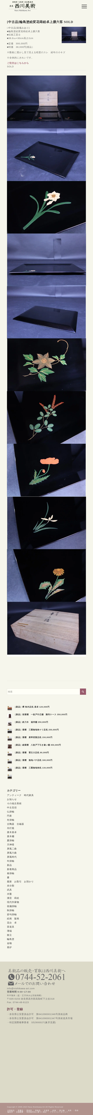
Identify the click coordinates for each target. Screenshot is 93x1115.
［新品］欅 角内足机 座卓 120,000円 (32, 707)
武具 (9, 889)
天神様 (10, 844)
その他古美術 (14, 803)
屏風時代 (12, 857)
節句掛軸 (12, 914)
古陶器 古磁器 (15, 824)
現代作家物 (13, 902)
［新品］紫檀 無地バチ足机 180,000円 (33, 760)
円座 (9, 815)
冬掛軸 (10, 820)
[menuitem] (82, 6)
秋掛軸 (10, 910)
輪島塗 (10, 939)
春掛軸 (10, 873)
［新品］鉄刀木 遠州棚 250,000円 (31, 722)
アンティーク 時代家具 (20, 795)
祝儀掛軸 (12, 906)
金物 (9, 943)
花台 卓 (12, 922)
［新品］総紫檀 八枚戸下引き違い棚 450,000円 (37, 745)
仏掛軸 (10, 811)
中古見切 (12, 807)
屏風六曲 (12, 852)
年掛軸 (10, 861)
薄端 (9, 931)
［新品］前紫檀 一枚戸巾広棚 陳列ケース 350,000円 (40, 714)
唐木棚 (10, 836)
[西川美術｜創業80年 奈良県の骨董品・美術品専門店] (38, 6)
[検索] (46, 692)
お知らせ (12, 799)
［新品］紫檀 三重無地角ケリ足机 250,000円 (36, 730)
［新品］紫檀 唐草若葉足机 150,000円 (33, 737)
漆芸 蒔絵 (13, 898)
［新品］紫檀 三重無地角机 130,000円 (33, 768)
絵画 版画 (13, 918)
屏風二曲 (12, 848)
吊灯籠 (10, 828)
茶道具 (10, 926)
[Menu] (82, 6)
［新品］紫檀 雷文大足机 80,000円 (31, 752)
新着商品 (12, 869)
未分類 (10, 885)
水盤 (9, 894)
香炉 (9, 947)
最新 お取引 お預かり (20, 881)
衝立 (9, 935)
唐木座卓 (12, 832)
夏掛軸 (10, 840)
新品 (9, 865)
